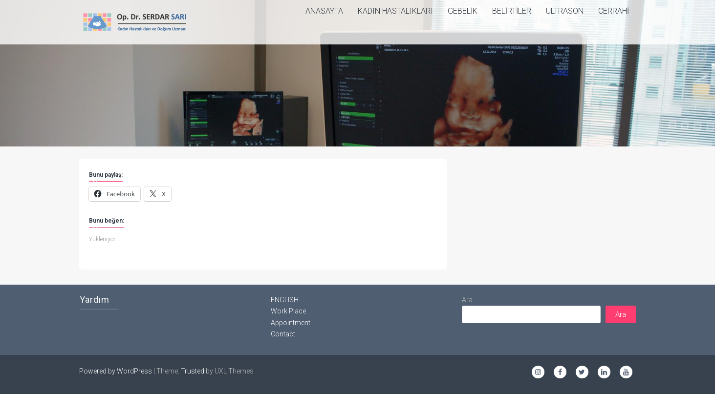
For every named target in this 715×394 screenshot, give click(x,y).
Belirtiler (511, 11)
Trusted (192, 371)
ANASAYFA (324, 11)
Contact (283, 334)
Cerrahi (613, 11)
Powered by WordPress (115, 371)
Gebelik (462, 11)
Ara (467, 300)
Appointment (290, 323)
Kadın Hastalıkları (395, 11)
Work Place (288, 311)
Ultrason (565, 11)
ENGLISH (285, 300)
